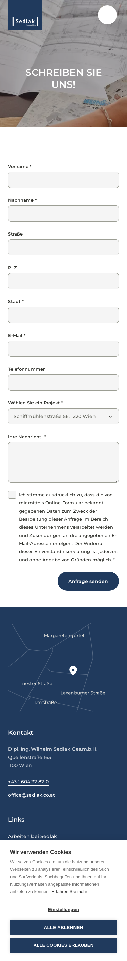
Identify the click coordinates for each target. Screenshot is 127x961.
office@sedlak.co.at (31, 795)
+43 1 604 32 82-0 (28, 782)
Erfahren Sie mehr (69, 891)
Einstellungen (63, 909)
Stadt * (16, 301)
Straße (16, 234)
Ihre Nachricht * (27, 436)
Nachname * (22, 200)
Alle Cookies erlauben (64, 945)
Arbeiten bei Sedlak (32, 836)
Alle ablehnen (63, 927)
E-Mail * (16, 335)
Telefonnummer (27, 369)
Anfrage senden (88, 581)
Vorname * (19, 166)
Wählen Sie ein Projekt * (35, 402)
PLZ (12, 267)
